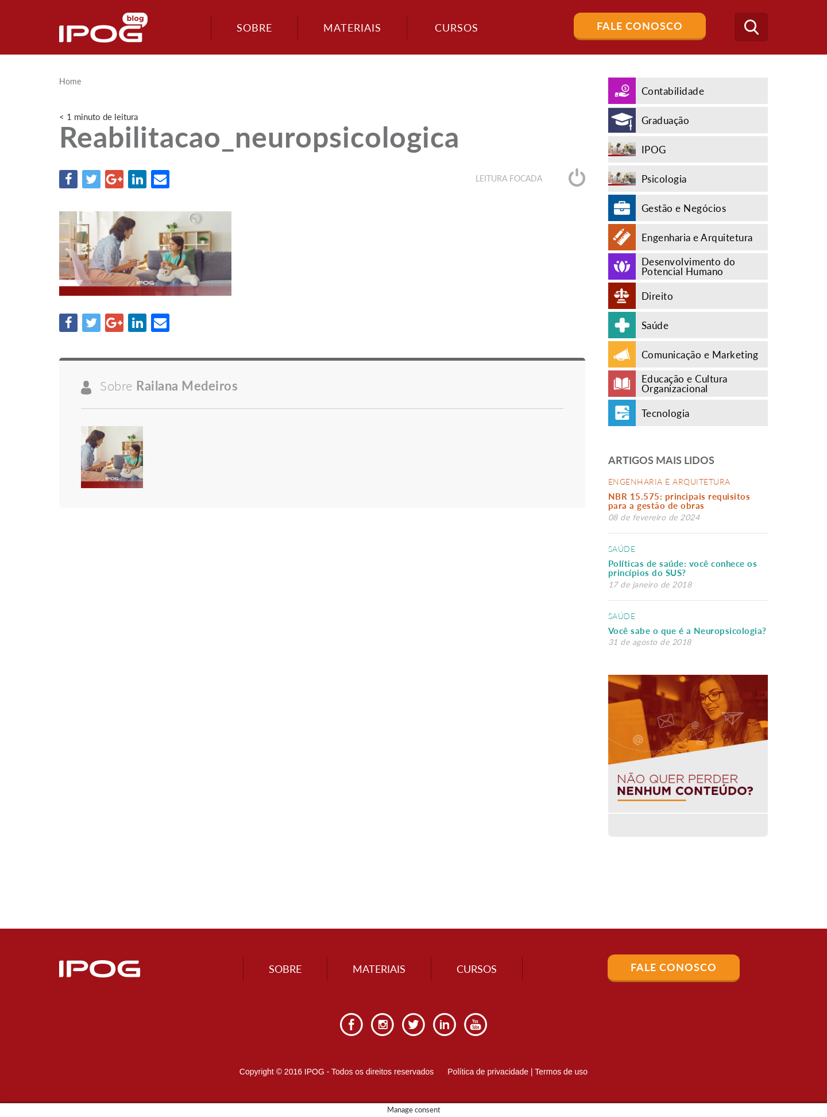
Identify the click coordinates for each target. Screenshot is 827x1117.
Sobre (254, 27)
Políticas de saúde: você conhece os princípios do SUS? (683, 568)
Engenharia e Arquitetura (669, 481)
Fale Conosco (640, 26)
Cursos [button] (456, 27)
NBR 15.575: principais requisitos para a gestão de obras (679, 501)
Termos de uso (561, 1071)
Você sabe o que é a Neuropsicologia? (687, 630)
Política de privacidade (487, 1071)
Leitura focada (530, 178)
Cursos (477, 969)
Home (70, 82)
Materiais (352, 27)
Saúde (622, 549)
